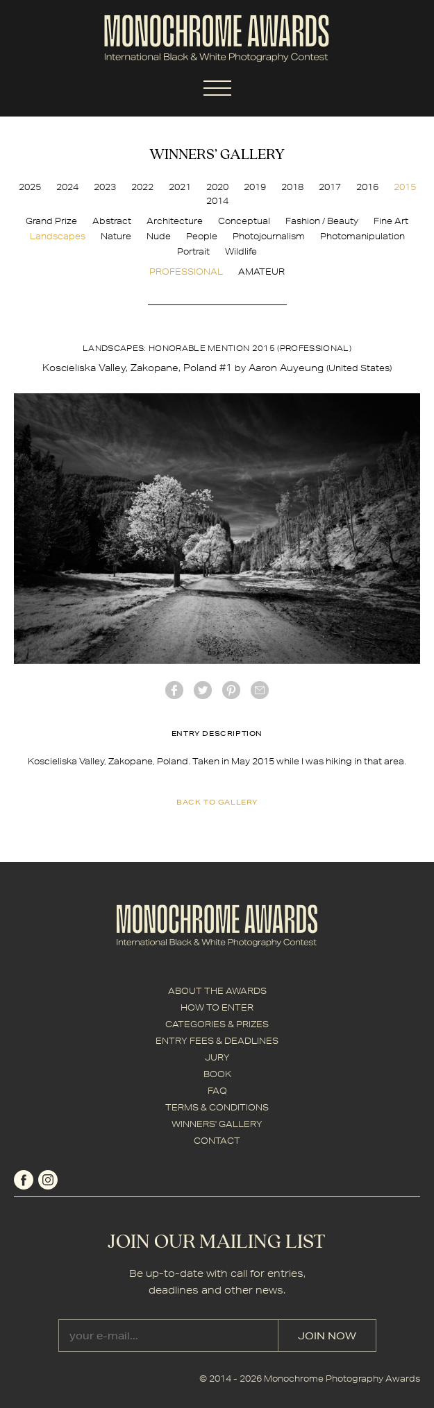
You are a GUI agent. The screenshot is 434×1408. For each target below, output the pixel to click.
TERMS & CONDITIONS (217, 1107)
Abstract (111, 221)
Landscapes (57, 236)
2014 (217, 201)
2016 (367, 187)
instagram (48, 1180)
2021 (180, 187)
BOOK (217, 1074)
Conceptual (244, 221)
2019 (255, 187)
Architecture (175, 221)
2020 (217, 187)
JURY (217, 1057)
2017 (330, 187)
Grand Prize (51, 221)
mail (260, 690)
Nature (116, 236)
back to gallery (217, 802)
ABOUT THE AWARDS (217, 991)
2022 (142, 187)
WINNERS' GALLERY (217, 1124)
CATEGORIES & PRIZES (217, 1024)
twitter (203, 690)
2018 (292, 187)
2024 (67, 187)
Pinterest (231, 690)
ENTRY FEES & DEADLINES (217, 1041)
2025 (30, 187)
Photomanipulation (362, 236)
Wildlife (241, 251)
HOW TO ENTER (217, 1007)
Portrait (193, 251)
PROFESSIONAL (186, 271)
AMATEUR (261, 271)
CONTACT (217, 1141)
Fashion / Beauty (321, 221)
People (201, 236)
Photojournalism (269, 236)
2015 (405, 187)
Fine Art (391, 221)
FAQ (217, 1091)
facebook (174, 690)
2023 (105, 187)
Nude (159, 236)
